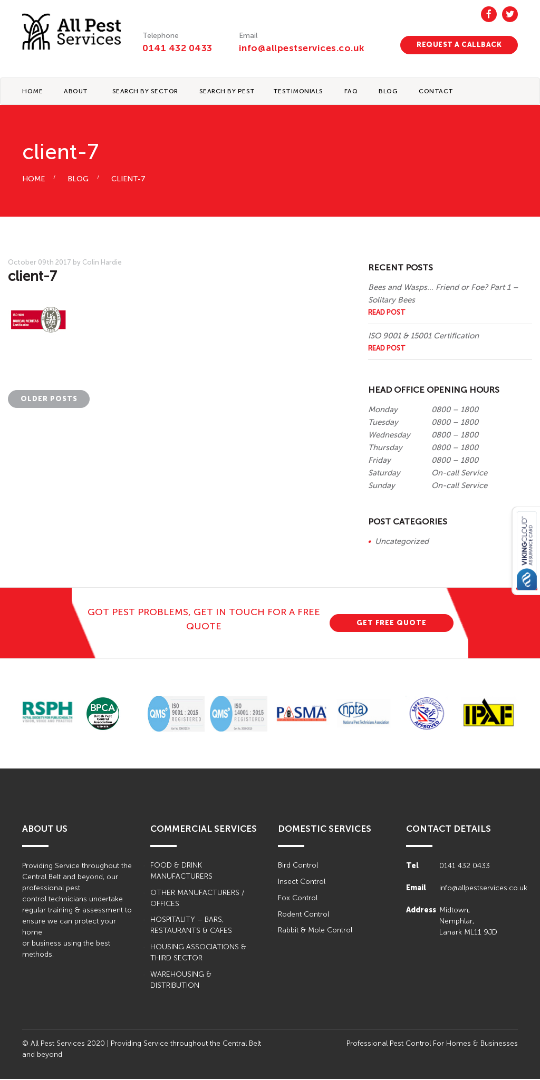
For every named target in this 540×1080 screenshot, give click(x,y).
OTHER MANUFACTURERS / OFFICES (197, 899)
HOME (33, 180)
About (76, 91)
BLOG (388, 91)
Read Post (387, 313)
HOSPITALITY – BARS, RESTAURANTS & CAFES (191, 927)
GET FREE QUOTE (391, 623)
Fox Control (297, 898)
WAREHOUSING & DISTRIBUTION (180, 981)
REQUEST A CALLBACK (459, 44)
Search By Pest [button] (227, 91)
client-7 (128, 180)
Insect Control (301, 882)
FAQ (351, 91)
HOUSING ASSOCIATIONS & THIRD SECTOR (198, 954)
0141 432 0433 (177, 48)
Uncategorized (402, 542)
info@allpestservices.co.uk (303, 48)
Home (32, 91)
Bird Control (298, 866)
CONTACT (436, 91)
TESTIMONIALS (298, 91)
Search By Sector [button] (145, 91)
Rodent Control (303, 915)
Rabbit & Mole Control (315, 931)
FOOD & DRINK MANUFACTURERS (181, 872)
